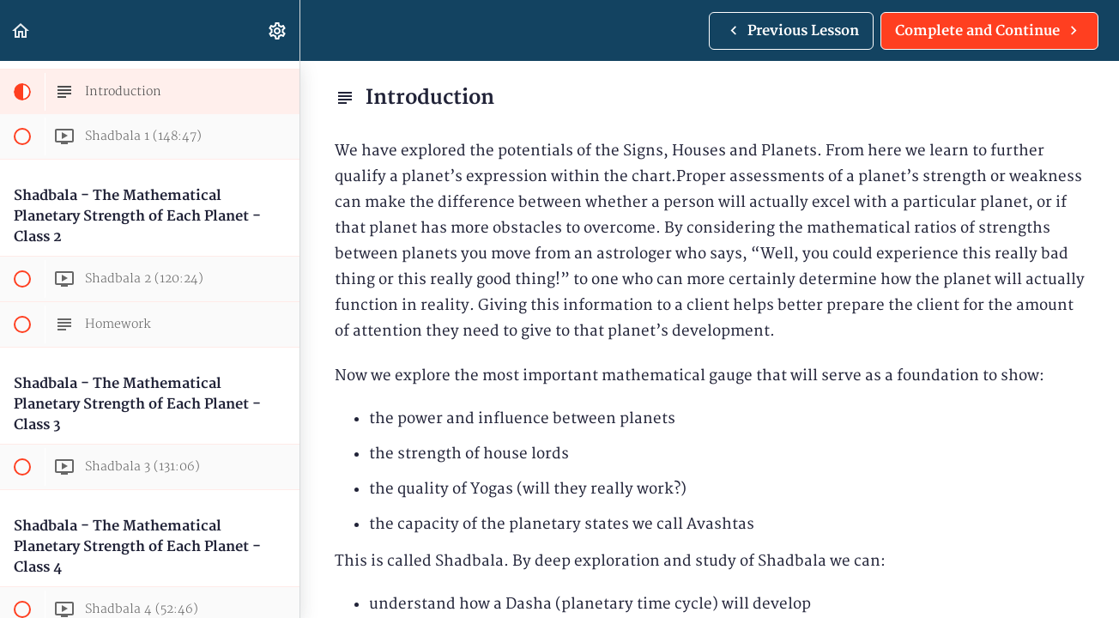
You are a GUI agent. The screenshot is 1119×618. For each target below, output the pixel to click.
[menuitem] (278, 30)
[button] (21, 30)
